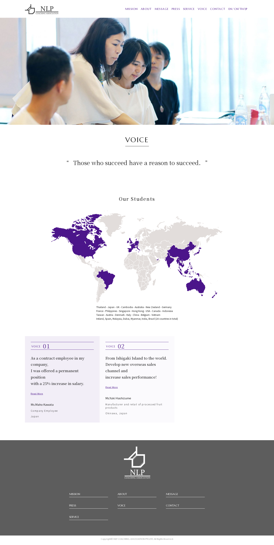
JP (246, 9)
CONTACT (217, 9)
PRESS (176, 9)
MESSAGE (162, 9)
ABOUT (146, 9)
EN (230, 9)
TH (241, 9)
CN (236, 9)
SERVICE (189, 9)
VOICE (202, 9)
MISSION (131, 9)
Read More (37, 394)
